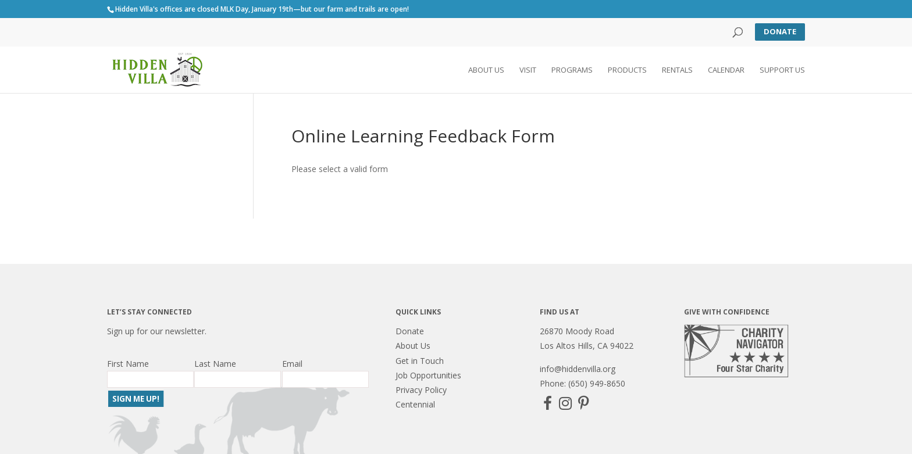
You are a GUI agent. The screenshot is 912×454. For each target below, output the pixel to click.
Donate (780, 31)
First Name (128, 363)
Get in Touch (420, 360)
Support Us (782, 70)
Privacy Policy (421, 389)
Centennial (415, 404)
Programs (572, 70)
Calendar (726, 70)
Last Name (215, 363)
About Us (486, 70)
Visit (527, 70)
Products (627, 70)
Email (292, 363)
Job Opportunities (428, 375)
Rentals (677, 70)
